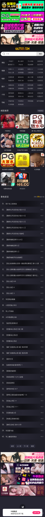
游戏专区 (40, 61)
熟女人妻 (11, 72)
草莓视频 (30, 101)
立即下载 (36, 513)
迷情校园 (11, 96)
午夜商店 (21, 101)
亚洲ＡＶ (11, 69)
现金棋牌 (30, 64)
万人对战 (30, 61)
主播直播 (30, 72)
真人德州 (21, 61)
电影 (3, 78)
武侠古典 (40, 93)
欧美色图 (30, 85)
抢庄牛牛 (40, 64)
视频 (3, 70)
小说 (3, 94)
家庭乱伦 (21, 93)
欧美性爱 (40, 77)
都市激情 (11, 93)
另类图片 (40, 88)
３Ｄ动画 (40, 69)
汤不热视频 (40, 101)
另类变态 (40, 80)
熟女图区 (30, 88)
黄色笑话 (30, 96)
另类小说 (21, 96)
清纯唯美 (21, 88)
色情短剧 (21, 104)
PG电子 (11, 61)
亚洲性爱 (11, 77)
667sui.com (22, 49)
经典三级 (21, 80)
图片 (3, 86)
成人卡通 (30, 77)
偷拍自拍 (21, 77)
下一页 (26, 446)
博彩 (3, 63)
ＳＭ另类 (40, 72)
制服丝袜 (11, 80)
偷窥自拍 (11, 85)
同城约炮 (11, 101)
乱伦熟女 (30, 80)
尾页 (32, 446)
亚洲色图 (21, 85)
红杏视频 (11, 104)
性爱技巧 (40, 96)
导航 (3, 102)
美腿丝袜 (11, 88)
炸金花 (21, 64)
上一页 (19, 446)
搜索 (40, 54)
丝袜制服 (21, 72)
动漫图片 (40, 85)
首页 (12, 446)
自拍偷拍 (21, 69)
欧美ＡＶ (30, 69)
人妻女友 (30, 93)
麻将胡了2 (11, 64)
